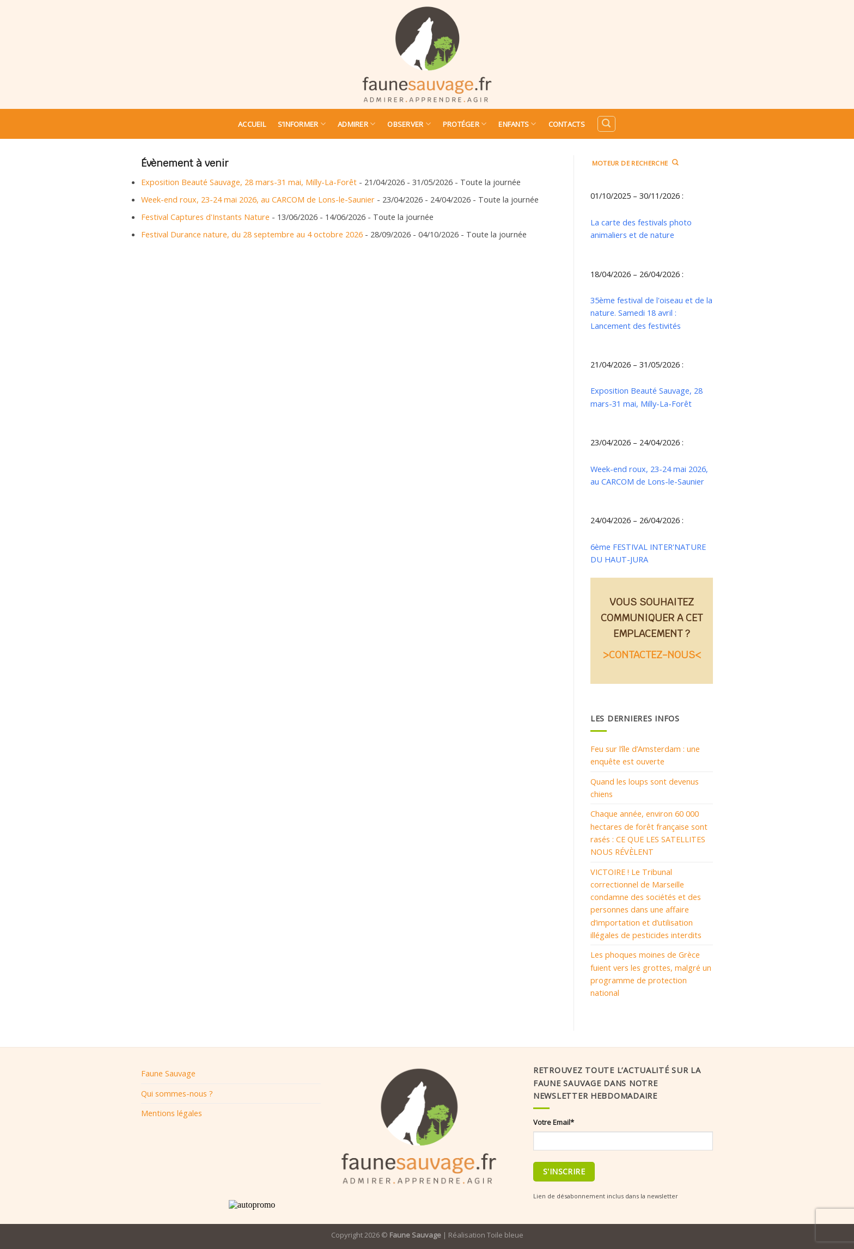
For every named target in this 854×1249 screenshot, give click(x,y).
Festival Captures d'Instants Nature (205, 216)
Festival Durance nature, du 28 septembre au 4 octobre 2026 (252, 234)
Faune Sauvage (168, 1073)
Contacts (566, 124)
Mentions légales (171, 1112)
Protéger (465, 124)
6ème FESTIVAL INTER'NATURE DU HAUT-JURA (648, 553)
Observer (409, 124)
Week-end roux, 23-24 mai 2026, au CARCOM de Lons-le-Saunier (258, 199)
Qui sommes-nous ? (177, 1093)
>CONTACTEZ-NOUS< (652, 654)
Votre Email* (553, 1122)
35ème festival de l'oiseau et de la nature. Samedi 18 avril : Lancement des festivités (651, 313)
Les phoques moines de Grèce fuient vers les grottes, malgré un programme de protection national (650, 973)
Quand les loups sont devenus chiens (644, 787)
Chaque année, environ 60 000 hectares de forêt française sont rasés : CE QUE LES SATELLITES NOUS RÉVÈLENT (648, 832)
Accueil (252, 124)
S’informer (302, 124)
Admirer (356, 124)
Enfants (517, 124)
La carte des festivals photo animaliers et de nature (641, 228)
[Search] (606, 124)
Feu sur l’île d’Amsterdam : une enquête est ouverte (645, 755)
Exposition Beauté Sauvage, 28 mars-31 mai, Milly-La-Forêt (249, 181)
